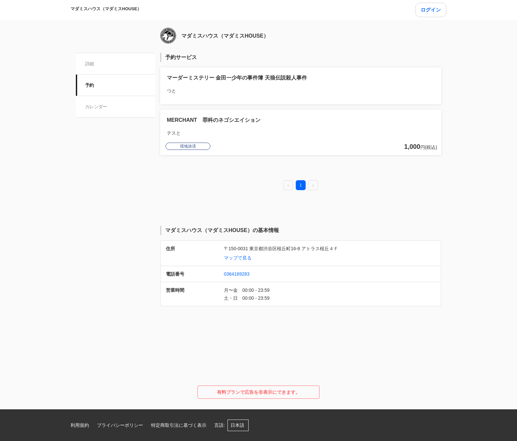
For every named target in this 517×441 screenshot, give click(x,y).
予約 (89, 85)
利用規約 (80, 425)
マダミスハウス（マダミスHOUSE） (106, 8)
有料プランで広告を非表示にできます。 (258, 392)
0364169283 (237, 274)
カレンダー (96, 106)
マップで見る (238, 257)
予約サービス (181, 57)
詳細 (89, 63)
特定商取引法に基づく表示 (178, 425)
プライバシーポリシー (120, 425)
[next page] (313, 185)
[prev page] (288, 185)
